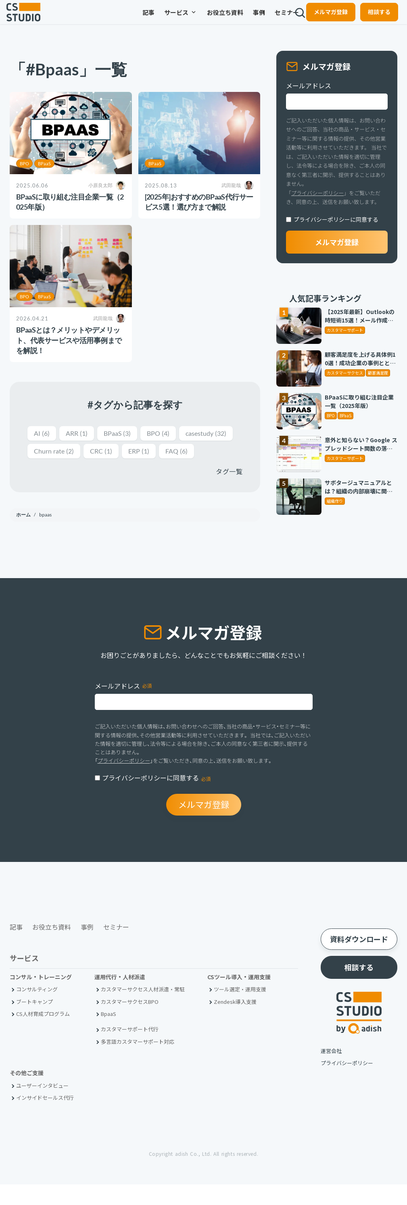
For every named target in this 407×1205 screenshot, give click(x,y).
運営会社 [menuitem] (331, 1071)
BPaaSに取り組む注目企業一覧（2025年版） (70, 201)
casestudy (56, 452)
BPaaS (44, 163)
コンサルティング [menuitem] (37, 1010)
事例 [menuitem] (234, 19)
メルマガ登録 (324, 19)
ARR (79, 433)
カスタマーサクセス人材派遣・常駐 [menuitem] (143, 1010)
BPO (24, 163)
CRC (167, 452)
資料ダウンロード (359, 960)
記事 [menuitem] (123, 19)
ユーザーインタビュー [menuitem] (42, 1106)
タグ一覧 (229, 491)
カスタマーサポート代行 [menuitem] (130, 1050)
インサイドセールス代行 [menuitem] (45, 1118)
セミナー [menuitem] (262, 19)
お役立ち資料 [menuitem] (200, 19)
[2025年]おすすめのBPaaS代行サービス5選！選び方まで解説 (199, 201)
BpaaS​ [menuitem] (108, 1034)
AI (42, 433)
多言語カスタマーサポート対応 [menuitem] (137, 1062)
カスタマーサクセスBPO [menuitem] (130, 1022)
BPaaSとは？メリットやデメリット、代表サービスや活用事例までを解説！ (69, 339)
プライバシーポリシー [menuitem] (347, 1083)
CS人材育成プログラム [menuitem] (43, 1034)
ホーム (24, 535)
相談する (372, 19)
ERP (207, 452)
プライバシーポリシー (317, 193)
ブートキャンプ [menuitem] (34, 1022)
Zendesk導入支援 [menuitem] (235, 1022)
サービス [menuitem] (155, 19)
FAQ (46, 470)
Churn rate (117, 452)
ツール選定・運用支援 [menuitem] (240, 1010)
